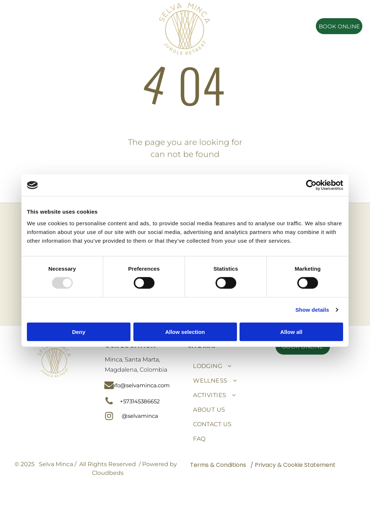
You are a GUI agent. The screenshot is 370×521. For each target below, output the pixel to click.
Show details (312, 310)
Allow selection (185, 331)
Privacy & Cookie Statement (295, 465)
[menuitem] (81, 15)
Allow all (291, 331)
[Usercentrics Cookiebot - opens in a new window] (311, 185)
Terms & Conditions (218, 465)
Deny (78, 331)
